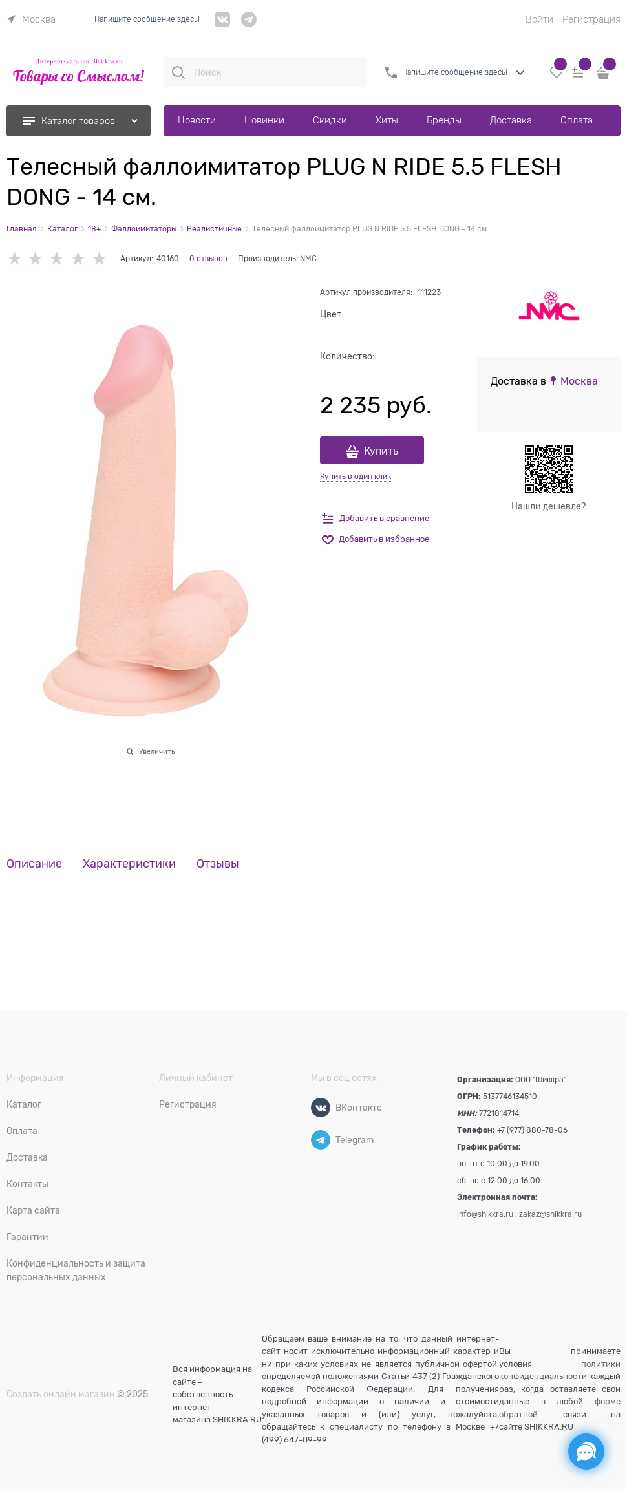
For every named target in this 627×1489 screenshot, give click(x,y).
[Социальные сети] (586, 1451)
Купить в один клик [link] (355, 476)
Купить (381, 451)
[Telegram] (320, 1140)
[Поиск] (178, 72)
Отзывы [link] (218, 864)
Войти (539, 19)
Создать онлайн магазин (60, 1394)
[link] (31, 19)
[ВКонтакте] (320, 1107)
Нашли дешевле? (548, 506)
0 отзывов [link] (208, 258)
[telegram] (249, 24)
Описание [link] (34, 864)
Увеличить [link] (157, 751)
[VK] (223, 24)
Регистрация (591, 19)
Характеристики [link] (129, 864)
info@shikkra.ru (485, 1214)
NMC (308, 258)
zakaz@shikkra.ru (550, 1214)
